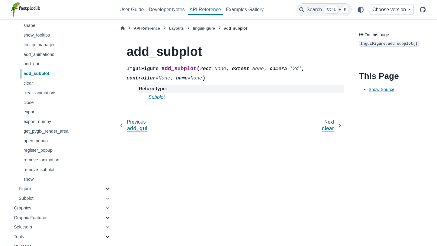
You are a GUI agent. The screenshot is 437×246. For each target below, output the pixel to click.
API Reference (205, 9)
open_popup (36, 140)
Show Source (382, 89)
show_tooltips (37, 35)
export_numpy (37, 121)
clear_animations (40, 92)
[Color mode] (360, 10)
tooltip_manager (39, 44)
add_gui (31, 63)
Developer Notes (167, 9)
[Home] (122, 28)
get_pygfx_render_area (46, 131)
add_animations (39, 54)
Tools (19, 236)
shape (29, 25)
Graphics (22, 208)
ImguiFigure (204, 28)
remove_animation (41, 159)
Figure (25, 188)
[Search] (324, 9)
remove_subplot (39, 169)
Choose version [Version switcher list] (389, 9)
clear (28, 83)
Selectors (23, 227)
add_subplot (37, 73)
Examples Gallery (245, 9)
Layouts (176, 28)
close (29, 102)
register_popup (38, 150)
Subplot (26, 198)
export (30, 111)
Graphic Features (30, 217)
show (29, 179)
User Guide (132, 9)
